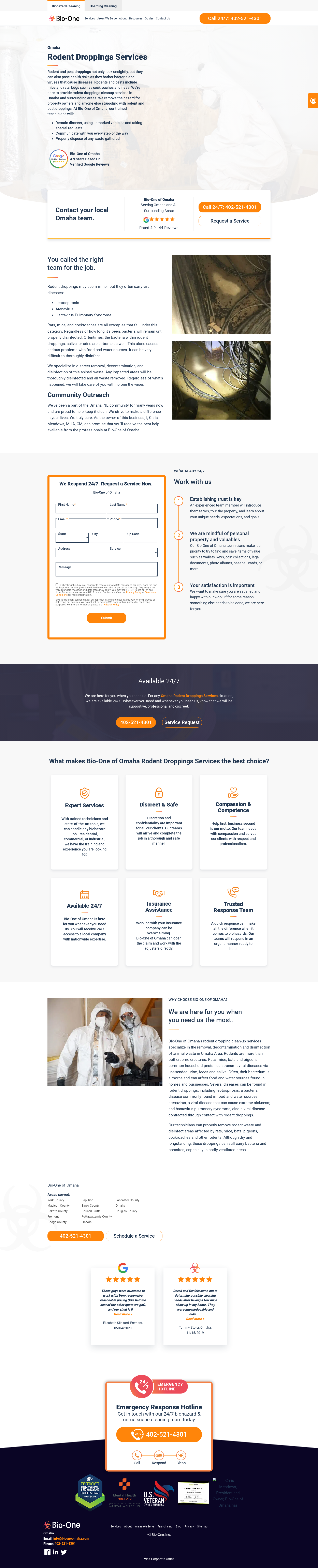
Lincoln (86, 1222)
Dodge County (57, 1222)
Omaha (120, 1205)
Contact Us (163, 18)
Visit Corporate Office (159, 1559)
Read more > (123, 1314)
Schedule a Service (134, 1236)
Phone (115, 519)
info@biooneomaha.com (71, 1538)
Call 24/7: (230, 207)
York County (55, 1200)
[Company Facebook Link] (47, 1552)
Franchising (165, 1526)
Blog (178, 1526)
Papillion (87, 1200)
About (123, 18)
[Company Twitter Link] (64, 1552)
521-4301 (65, 1544)
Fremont (53, 1216)
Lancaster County (127, 1200)
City (95, 534)
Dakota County (57, 1211)
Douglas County (126, 1211)
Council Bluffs (91, 1211)
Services (90, 18)
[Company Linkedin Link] (56, 1552)
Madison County (58, 1205)
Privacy (189, 1526)
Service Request (182, 722)
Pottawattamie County (97, 1216)
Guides (149, 18)
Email (63, 519)
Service (115, 549)
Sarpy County (90, 1205)
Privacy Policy (134, 592)
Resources (135, 18)
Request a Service (230, 221)
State (62, 534)
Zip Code (133, 534)
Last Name (118, 505)
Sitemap (202, 1526)
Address (64, 549)
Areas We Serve (107, 18)
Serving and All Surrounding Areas (159, 207)
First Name (67, 505)
